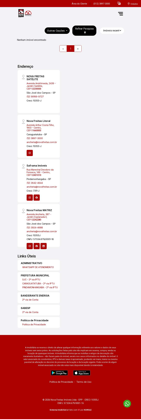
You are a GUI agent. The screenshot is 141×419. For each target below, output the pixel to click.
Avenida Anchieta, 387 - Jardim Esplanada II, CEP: (39, 217)
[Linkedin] (43, 246)
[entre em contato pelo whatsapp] (125, 403)
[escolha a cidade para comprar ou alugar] (132, 4)
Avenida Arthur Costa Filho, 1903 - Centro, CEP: (40, 128)
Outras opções (56, 30)
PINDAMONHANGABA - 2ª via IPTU (40, 287)
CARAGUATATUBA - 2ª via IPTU (38, 283)
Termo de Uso (83, 382)
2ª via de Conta (30, 299)
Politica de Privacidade (34, 324)
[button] (119, 3)
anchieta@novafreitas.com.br (42, 142)
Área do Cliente (79, 3)
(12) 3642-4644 (35, 183)
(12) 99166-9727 (35, 96)
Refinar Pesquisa (84, 30)
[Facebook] (37, 197)
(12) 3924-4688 (35, 227)
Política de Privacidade (61, 382)
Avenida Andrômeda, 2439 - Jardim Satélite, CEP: (41, 86)
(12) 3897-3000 (35, 138)
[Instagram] (30, 153)
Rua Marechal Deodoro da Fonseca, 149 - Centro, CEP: (40, 172)
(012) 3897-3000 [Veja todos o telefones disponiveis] (101, 3)
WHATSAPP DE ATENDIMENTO (38, 267)
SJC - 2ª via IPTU (31, 279)
